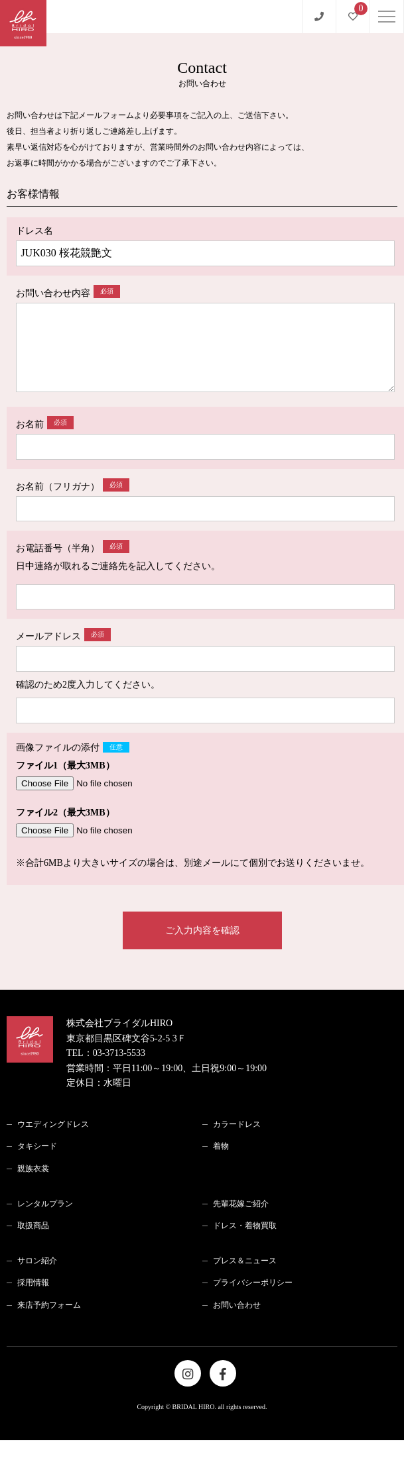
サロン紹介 (37, 1260)
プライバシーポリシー (253, 1282)
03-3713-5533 (119, 1053)
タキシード (37, 1146)
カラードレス (237, 1124)
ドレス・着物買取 (245, 1225)
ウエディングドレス (53, 1124)
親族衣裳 (33, 1168)
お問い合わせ (237, 1305)
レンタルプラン (45, 1203)
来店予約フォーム (49, 1305)
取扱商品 (33, 1225)
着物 (221, 1146)
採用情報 (33, 1282)
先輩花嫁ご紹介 (241, 1203)
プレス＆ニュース (245, 1260)
